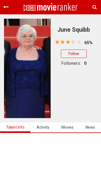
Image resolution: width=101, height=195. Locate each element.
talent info (15, 127)
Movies (67, 127)
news (90, 127)
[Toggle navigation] (6, 7)
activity (43, 127)
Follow (73, 53)
